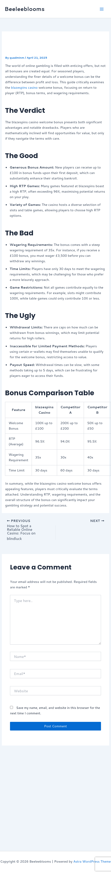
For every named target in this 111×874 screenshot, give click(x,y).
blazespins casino (24, 87)
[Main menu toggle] (101, 9)
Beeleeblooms (25, 9)
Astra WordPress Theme (92, 861)
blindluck (14, 538)
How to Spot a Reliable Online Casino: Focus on (21, 529)
